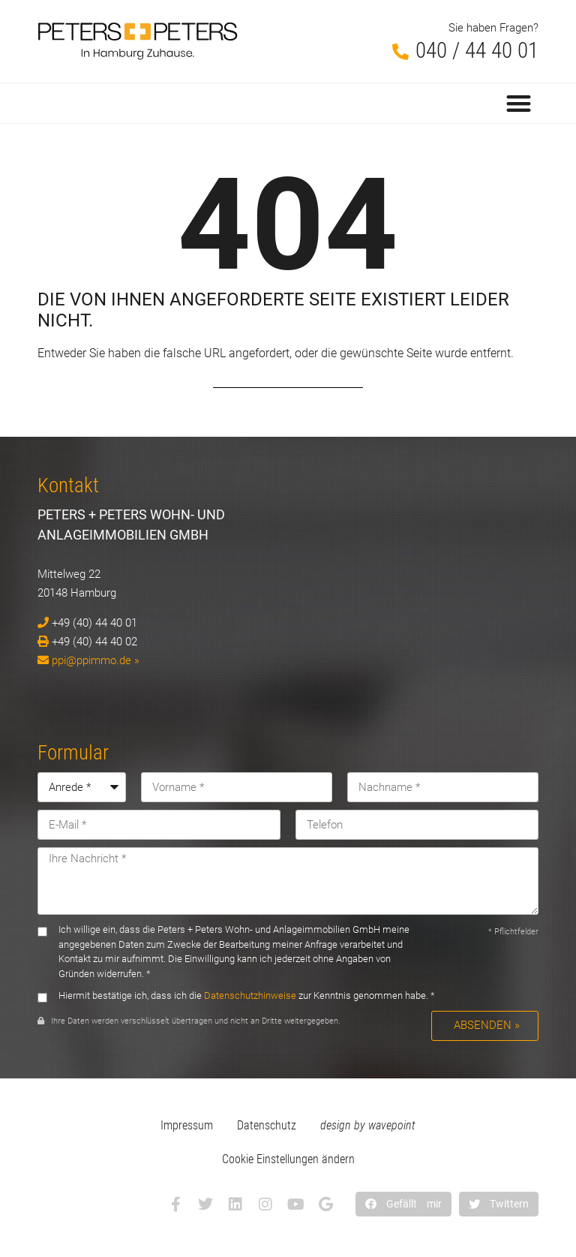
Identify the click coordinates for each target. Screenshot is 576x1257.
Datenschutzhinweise (250, 995)
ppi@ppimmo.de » (96, 660)
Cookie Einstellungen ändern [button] (288, 1159)
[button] (519, 103)
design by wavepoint (368, 1125)
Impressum (186, 1125)
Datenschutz (266, 1125)
